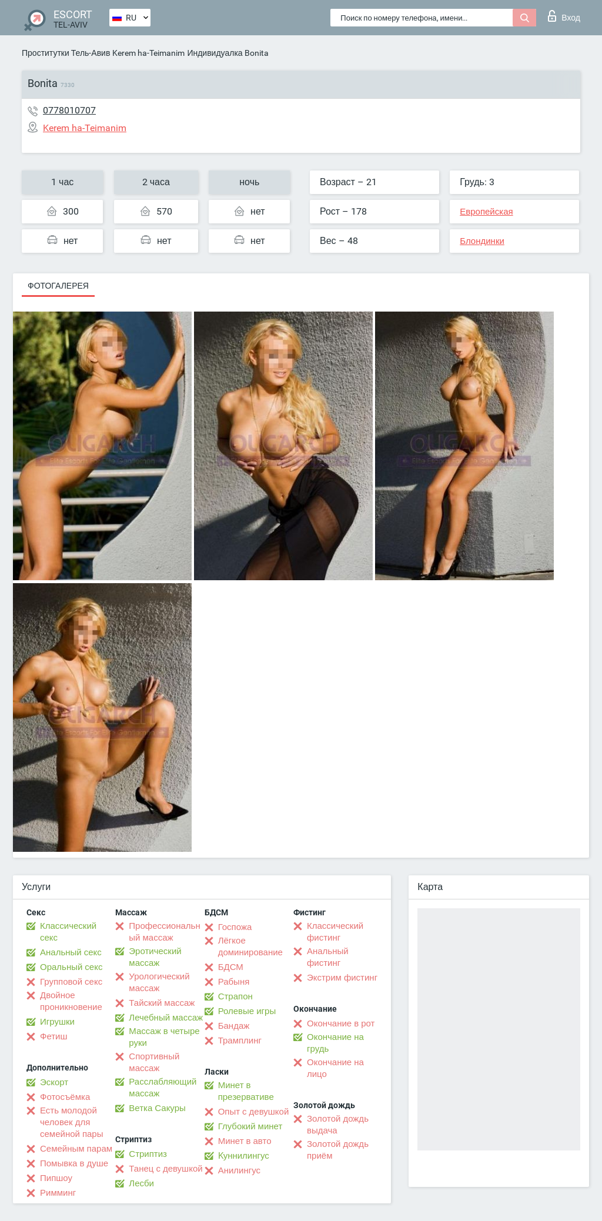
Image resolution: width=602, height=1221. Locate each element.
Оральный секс (71, 967)
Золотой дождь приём (338, 1150)
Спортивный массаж (154, 1062)
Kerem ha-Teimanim (148, 53)
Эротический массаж (155, 957)
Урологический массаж (159, 982)
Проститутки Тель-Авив (66, 53)
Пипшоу (56, 1178)
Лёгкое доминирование (250, 946)
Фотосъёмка (65, 1097)
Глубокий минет (250, 1126)
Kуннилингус (243, 1155)
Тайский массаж (162, 1003)
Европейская (486, 211)
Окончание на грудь (335, 1043)
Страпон (235, 996)
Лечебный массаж (166, 1017)
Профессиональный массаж (164, 932)
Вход (564, 15)
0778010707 (69, 110)
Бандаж (234, 1026)
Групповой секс (71, 981)
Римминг (58, 1192)
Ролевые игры (247, 1011)
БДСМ (230, 967)
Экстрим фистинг (342, 977)
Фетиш (54, 1036)
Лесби (141, 1183)
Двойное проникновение (71, 1001)
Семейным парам (76, 1148)
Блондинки (482, 241)
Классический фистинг (335, 932)
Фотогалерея (58, 285)
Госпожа (235, 927)
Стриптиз (148, 1154)
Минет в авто (245, 1141)
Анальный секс (71, 952)
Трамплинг (240, 1040)
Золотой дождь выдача (338, 1124)
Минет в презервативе (246, 1091)
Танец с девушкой (165, 1168)
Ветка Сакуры (157, 1108)
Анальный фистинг (328, 957)
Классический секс (68, 932)
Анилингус (239, 1170)
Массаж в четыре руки (164, 1037)
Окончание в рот (340, 1023)
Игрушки (57, 1021)
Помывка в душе (74, 1163)
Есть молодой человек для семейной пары (71, 1122)
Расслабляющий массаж (162, 1087)
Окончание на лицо (335, 1068)
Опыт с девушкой (253, 1111)
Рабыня (234, 981)
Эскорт (54, 1082)
